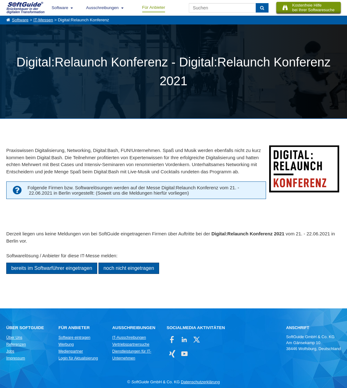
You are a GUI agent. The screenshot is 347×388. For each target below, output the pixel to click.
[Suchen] (262, 8)
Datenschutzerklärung (200, 382)
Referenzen (16, 344)
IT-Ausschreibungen (129, 337)
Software (60, 7)
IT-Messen (43, 20)
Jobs (10, 351)
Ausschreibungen (102, 7)
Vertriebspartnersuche (130, 344)
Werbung (66, 344)
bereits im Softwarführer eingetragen (51, 268)
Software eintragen (74, 337)
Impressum (15, 358)
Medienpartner (70, 351)
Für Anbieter (153, 7)
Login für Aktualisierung (78, 358)
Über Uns (14, 337)
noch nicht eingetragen (128, 268)
